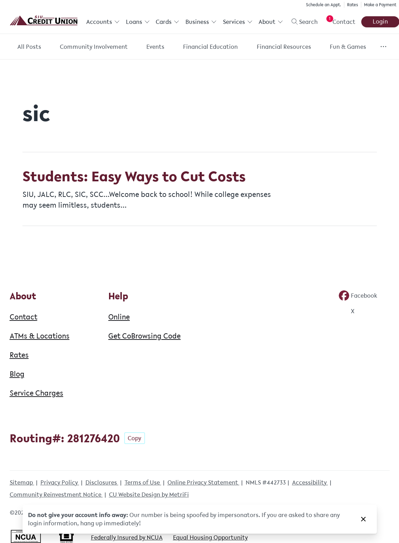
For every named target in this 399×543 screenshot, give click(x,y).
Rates (352, 5)
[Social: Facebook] (358, 295)
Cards (167, 22)
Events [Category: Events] (155, 47)
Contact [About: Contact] (23, 316)
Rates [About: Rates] (19, 355)
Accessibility (310, 482)
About (271, 22)
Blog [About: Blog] (17, 374)
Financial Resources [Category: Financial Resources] (284, 47)
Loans (137, 22)
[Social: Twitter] (346, 311)
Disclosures (101, 482)
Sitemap (22, 482)
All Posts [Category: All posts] (29, 47)
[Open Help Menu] (339, 22)
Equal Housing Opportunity (210, 537)
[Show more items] (383, 46)
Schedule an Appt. (323, 5)
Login (380, 21)
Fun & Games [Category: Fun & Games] (348, 47)
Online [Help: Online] (119, 316)
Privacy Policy (59, 482)
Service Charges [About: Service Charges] (36, 393)
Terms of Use (143, 482)
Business (201, 22)
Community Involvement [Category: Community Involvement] (94, 47)
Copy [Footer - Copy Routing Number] (134, 438)
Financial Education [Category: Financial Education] (210, 47)
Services (237, 22)
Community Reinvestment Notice (56, 494)
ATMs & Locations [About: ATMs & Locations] (40, 336)
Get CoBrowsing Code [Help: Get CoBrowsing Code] (144, 336)
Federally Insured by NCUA (127, 537)
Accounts (103, 22)
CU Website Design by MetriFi (149, 494)
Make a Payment (380, 5)
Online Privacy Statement (203, 482)
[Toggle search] (302, 22)
